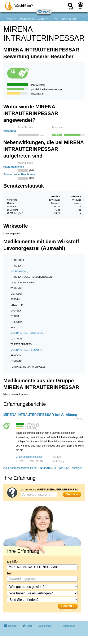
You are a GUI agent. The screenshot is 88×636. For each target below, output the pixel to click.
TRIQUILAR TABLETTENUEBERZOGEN (31, 277)
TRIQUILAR (16, 265)
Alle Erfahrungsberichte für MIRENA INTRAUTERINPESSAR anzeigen (42, 467)
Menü (44, 11)
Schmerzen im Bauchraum (19, 174)
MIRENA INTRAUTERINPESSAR (57, 19)
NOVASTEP (16, 305)
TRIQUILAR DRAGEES (22, 282)
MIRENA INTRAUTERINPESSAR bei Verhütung (40, 415)
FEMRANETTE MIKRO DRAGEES (27, 366)
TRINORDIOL (17, 260)
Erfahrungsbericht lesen (29, 456)
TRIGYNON (16, 288)
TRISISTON (16, 322)
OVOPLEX (15, 310)
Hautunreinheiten (13, 166)
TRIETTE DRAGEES (21, 344)
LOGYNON (16, 338)
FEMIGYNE (16, 361)
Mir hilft (12, 561)
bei (9, 573)
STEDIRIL (15, 299)
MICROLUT (16, 294)
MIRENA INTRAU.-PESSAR (24, 350)
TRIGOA (14, 316)
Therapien (10, 19)
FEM (12, 327)
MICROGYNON (18, 271)
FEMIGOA (15, 355)
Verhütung (9, 131)
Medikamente (27, 19)
